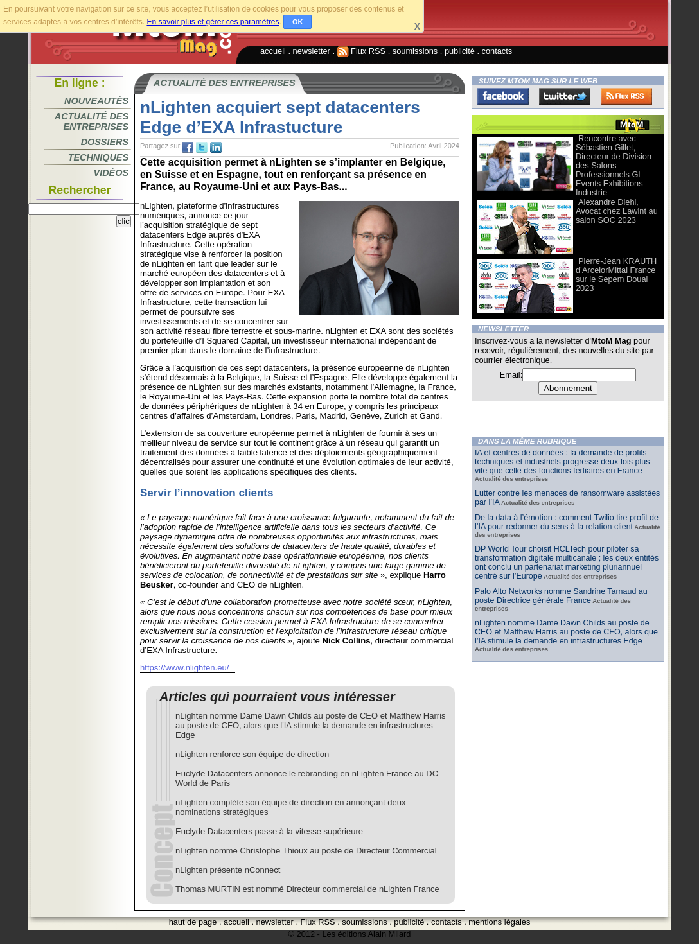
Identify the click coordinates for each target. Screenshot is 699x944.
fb (187, 147)
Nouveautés (96, 101)
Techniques (98, 157)
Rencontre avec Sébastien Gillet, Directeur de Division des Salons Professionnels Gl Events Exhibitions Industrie (613, 165)
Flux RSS (361, 51)
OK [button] (297, 22)
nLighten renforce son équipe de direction (252, 754)
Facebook (503, 96)
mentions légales (499, 922)
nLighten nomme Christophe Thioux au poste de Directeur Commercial (306, 850)
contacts (497, 51)
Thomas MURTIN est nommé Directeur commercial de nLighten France (307, 889)
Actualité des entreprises (91, 121)
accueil (273, 51)
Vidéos (111, 173)
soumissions (415, 51)
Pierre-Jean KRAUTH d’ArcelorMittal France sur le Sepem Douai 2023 (616, 274)
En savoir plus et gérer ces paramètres (212, 21)
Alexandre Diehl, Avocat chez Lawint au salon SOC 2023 (617, 211)
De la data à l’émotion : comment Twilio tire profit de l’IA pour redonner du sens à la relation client (567, 522)
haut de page (193, 922)
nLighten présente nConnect (227, 870)
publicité (460, 51)
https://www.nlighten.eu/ (184, 667)
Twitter (564, 96)
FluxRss (626, 96)
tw (201, 147)
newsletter (311, 51)
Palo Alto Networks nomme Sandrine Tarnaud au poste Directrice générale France (561, 596)
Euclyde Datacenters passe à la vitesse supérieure (269, 831)
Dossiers (104, 142)
